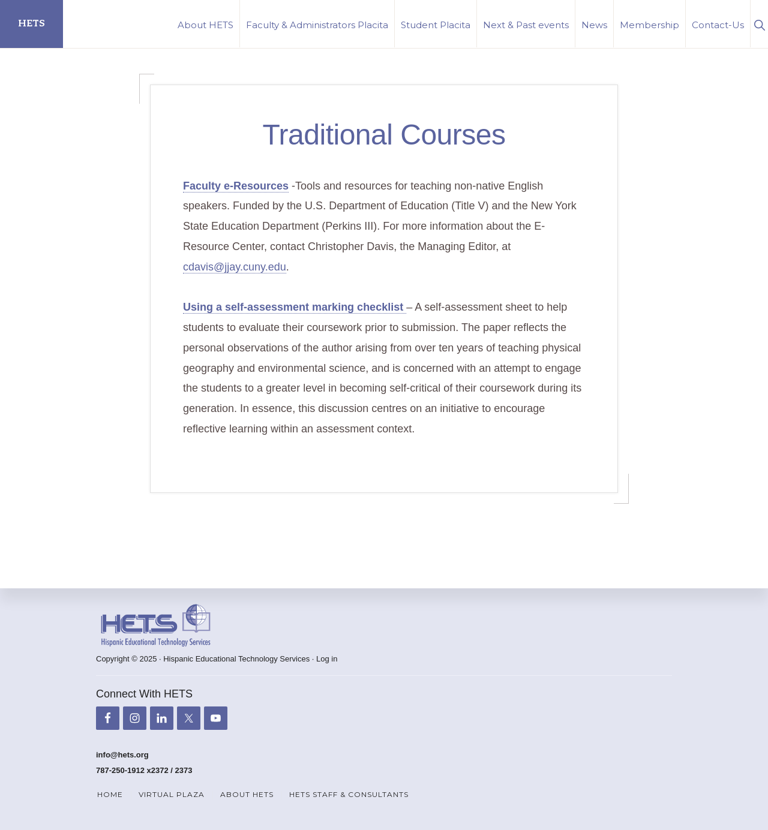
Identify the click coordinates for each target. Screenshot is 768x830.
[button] (759, 23)
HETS (31, 23)
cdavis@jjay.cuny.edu (234, 267)
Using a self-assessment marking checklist (294, 307)
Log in (326, 658)
